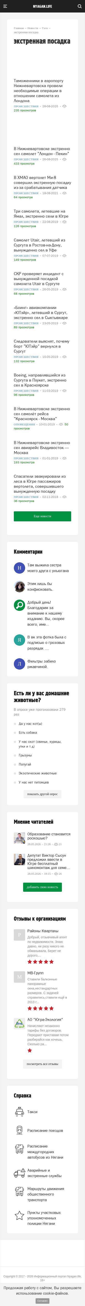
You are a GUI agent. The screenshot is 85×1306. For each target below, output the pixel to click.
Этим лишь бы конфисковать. (40, 586)
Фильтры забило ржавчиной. (41, 664)
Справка (22, 1096)
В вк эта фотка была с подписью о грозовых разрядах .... (46, 642)
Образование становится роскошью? (48, 836)
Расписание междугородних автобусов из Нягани (45, 1152)
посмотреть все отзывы (42, 1064)
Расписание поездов (45, 1130)
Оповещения (25, 424)
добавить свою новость (42, 887)
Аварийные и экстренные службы (44, 1173)
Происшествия (26, 106)
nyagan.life (42, 6)
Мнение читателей (33, 822)
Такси (32, 1112)
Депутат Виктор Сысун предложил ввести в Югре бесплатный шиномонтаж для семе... (48, 861)
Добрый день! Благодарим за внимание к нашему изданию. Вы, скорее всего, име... (45, 613)
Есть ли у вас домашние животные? (41, 697)
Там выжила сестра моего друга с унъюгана (48, 568)
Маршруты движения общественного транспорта (45, 1194)
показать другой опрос (42, 794)
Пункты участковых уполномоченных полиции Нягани (44, 1218)
